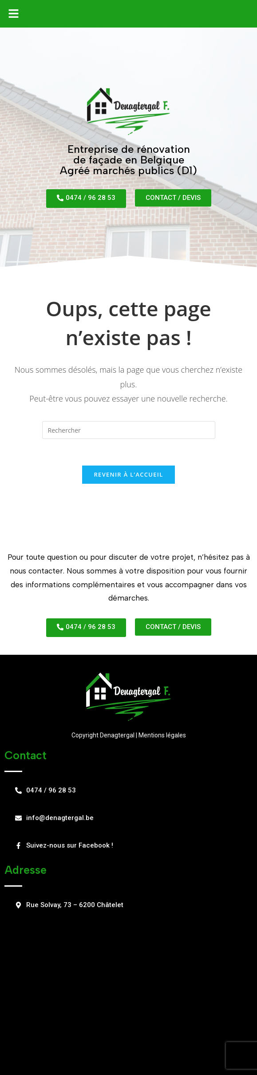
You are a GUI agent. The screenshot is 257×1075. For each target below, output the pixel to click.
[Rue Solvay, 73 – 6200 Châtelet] (128, 990)
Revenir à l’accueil (128, 474)
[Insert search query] (128, 430)
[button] (13, 13)
